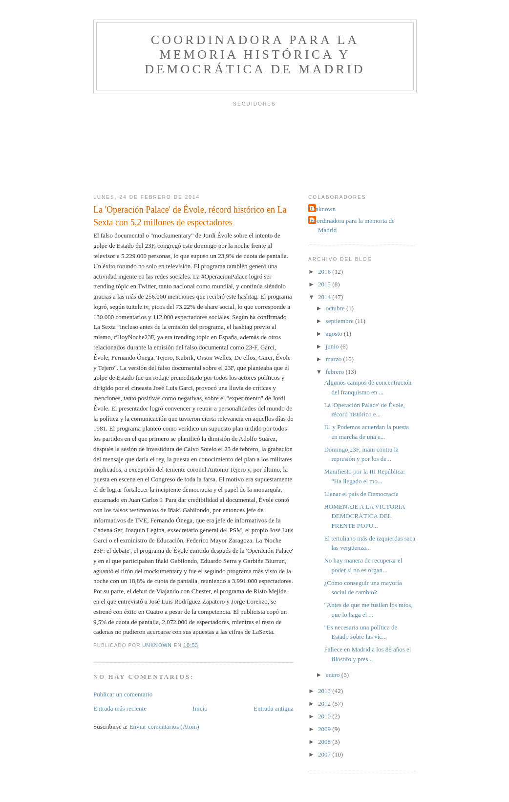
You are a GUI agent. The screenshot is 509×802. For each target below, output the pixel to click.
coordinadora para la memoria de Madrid (353, 225)
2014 (325, 297)
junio (333, 346)
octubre (336, 308)
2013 (325, 690)
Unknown (323, 209)
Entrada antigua (274, 708)
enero (333, 674)
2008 (325, 741)
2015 (325, 284)
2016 (325, 271)
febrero (336, 371)
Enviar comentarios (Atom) (164, 726)
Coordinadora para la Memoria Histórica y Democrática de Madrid (255, 54)
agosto (335, 333)
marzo (334, 359)
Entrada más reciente (120, 708)
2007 (325, 754)
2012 (325, 703)
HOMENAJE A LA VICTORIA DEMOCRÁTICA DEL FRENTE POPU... (364, 516)
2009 (325, 729)
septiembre (340, 321)
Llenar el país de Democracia (361, 494)
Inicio (199, 708)
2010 (325, 716)
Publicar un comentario (122, 694)
